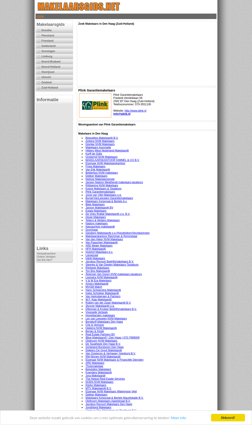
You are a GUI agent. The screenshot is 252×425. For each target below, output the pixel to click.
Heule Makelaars (96, 217)
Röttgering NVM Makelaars (102, 185)
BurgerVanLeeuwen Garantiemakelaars (109, 198)
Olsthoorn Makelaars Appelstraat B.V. (108, 401)
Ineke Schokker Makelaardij (102, 293)
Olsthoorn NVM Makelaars (101, 340)
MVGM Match (94, 286)
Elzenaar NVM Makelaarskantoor (105, 163)
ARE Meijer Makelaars (99, 245)
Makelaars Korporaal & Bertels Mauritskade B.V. (114, 397)
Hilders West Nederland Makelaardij (107, 150)
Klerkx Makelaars (96, 385)
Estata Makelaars (96, 210)
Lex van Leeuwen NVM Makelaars (106, 318)
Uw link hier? (44, 260)
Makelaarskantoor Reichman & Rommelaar (111, 236)
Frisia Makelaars (95, 166)
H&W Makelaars (95, 258)
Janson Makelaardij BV (99, 207)
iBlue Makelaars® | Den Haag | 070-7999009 (113, 337)
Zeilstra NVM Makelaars (100, 141)
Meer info (178, 417)
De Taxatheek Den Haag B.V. (103, 344)
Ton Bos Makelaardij (98, 271)
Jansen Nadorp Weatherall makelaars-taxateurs (114, 182)
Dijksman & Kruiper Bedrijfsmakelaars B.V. (111, 309)
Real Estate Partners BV (100, 334)
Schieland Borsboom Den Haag (105, 347)
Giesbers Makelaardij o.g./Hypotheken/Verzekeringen (118, 233)
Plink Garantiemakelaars (100, 191)
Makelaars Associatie (98, 147)
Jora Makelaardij (95, 375)
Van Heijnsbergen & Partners (103, 296)
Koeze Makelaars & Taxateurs (103, 188)
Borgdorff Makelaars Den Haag (104, 321)
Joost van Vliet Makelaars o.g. (104, 195)
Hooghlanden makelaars (100, 315)
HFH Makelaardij (96, 248)
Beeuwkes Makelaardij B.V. (102, 137)
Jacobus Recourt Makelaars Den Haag (109, 404)
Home (40, 16)
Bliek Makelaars (95, 204)
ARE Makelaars (95, 363)
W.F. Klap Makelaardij (99, 299)
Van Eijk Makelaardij (98, 169)
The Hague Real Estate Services (105, 378)
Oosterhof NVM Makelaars (101, 156)
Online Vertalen (46, 256)
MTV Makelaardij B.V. (99, 388)
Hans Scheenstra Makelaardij (103, 290)
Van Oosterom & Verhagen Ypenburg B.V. (111, 353)
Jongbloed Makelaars (98, 407)
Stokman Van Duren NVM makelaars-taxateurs (114, 274)
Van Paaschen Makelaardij (102, 242)
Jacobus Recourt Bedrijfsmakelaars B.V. (110, 261)
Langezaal (92, 255)
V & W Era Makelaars (99, 280)
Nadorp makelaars (97, 223)
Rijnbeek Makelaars (97, 267)
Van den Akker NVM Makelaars (104, 239)
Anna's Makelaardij (97, 283)
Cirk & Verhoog (95, 325)
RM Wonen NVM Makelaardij (103, 356)
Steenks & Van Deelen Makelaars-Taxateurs (112, 264)
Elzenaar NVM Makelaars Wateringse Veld (111, 391)
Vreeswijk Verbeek (97, 312)
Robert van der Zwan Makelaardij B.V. (108, 302)
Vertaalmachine (46, 253)
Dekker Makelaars (96, 176)
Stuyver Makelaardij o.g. (100, 305)
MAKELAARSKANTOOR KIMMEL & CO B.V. (113, 160)
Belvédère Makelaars (98, 369)
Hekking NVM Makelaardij (101, 328)
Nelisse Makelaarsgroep (100, 179)
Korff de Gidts (94, 153)
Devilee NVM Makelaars (100, 144)
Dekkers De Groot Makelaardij (104, 350)
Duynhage (92, 229)
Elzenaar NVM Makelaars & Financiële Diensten (114, 359)
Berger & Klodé (95, 331)
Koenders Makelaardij (99, 372)
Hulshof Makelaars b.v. (99, 252)
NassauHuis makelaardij (100, 226)
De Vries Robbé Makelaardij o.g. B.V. (108, 214)
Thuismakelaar (94, 366)
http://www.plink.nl (135, 110)
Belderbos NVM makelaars (102, 172)
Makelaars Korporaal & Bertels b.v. (106, 201)
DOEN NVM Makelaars (99, 382)
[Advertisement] (54, 171)
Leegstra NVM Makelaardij (101, 277)
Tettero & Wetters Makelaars (103, 220)
